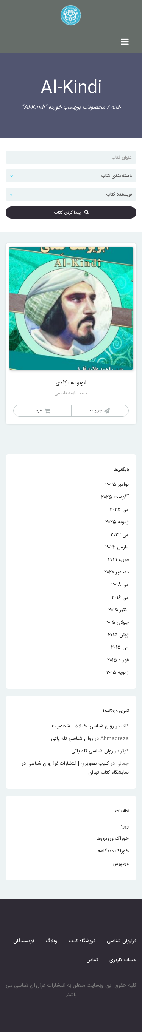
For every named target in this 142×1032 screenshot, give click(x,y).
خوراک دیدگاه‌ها (113, 851)
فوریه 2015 (118, 660)
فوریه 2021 (118, 560)
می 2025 (119, 509)
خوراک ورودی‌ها (113, 839)
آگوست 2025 (115, 497)
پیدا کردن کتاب (71, 212)
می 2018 (120, 585)
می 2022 (120, 535)
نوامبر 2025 (117, 485)
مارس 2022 (117, 547)
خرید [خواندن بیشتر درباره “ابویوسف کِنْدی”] (38, 411)
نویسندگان (23, 941)
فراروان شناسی (121, 941)
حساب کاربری (122, 960)
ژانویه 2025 (117, 522)
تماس (92, 960)
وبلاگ (51, 941)
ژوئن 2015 (118, 635)
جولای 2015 (117, 622)
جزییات (96, 411)
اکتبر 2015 (118, 610)
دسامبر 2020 (116, 572)
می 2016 (120, 597)
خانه (116, 107)
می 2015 (120, 647)
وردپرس (120, 863)
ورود (124, 826)
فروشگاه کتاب (82, 941)
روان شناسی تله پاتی (72, 739)
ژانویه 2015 (117, 672)
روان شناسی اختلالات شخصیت (83, 726)
